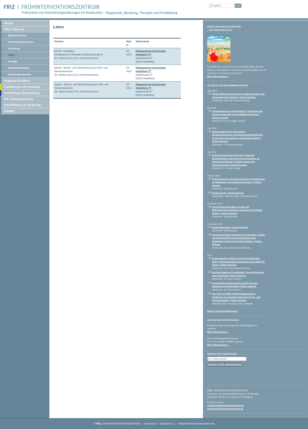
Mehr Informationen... (218, 332)
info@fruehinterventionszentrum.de (225, 405)
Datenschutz (166, 423)
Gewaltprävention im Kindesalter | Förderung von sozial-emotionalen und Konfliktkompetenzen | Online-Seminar (237, 114)
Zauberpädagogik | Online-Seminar (230, 227)
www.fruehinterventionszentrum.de (225, 409)
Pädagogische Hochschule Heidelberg (151, 53)
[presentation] (237, 375)
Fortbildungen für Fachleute (22, 86)
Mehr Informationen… (218, 76)
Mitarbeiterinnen (17, 35)
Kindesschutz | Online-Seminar (228, 193)
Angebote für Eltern (17, 80)
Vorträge (12, 61)
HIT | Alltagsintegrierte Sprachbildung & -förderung (22, 102)
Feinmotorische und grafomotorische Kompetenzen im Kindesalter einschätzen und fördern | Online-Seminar (238, 182)
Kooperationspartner (19, 74)
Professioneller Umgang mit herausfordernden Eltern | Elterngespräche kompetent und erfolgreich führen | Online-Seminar (238, 261)
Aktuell (8, 23)
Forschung (14, 48)
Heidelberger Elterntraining (21, 93)
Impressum (150, 423)
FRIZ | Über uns (14, 29)
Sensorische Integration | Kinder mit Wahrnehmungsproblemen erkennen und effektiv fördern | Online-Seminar (237, 210)
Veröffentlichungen (18, 68)
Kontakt (9, 111)
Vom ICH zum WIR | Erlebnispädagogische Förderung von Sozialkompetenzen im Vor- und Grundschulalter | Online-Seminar (236, 297)
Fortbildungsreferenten (21, 42)
